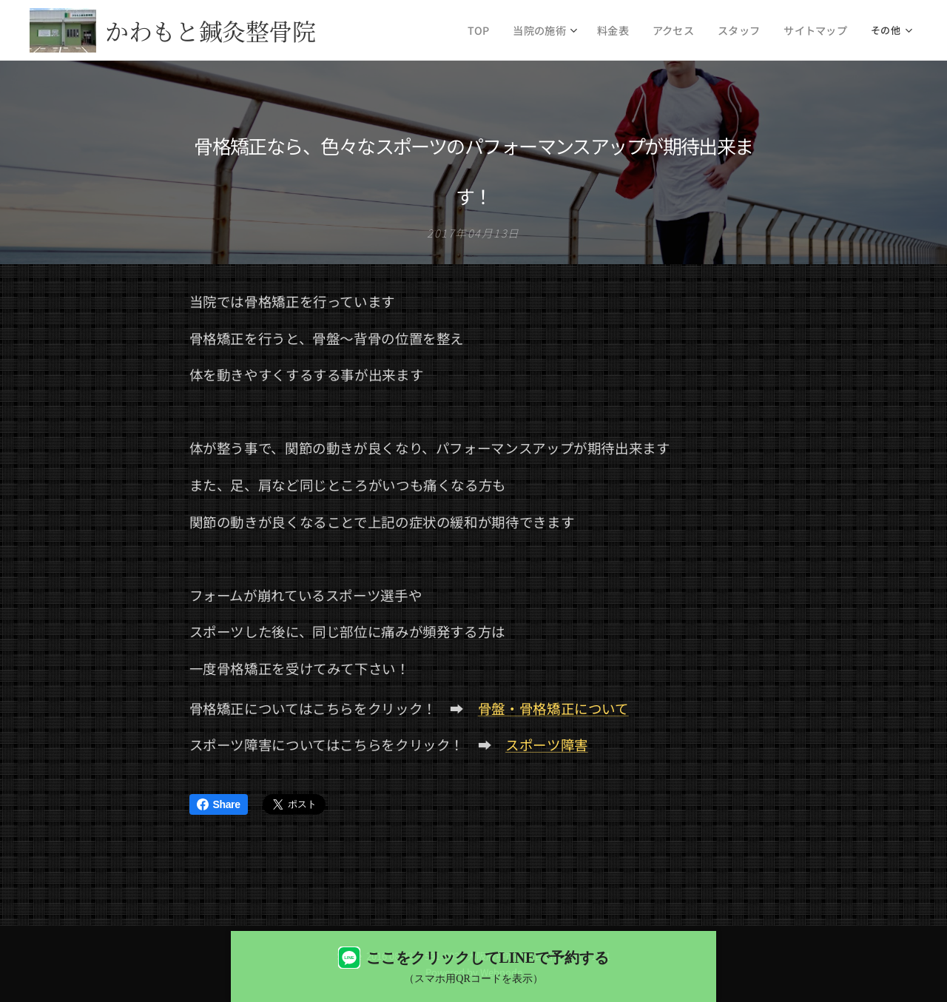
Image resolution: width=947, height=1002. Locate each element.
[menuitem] (499, 30)
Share (218, 804)
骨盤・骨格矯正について (553, 707)
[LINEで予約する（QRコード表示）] (473, 966)
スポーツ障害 (546, 744)
